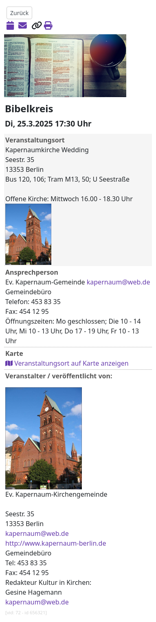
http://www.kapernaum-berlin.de (55, 543)
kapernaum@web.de (118, 282)
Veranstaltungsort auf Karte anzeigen (67, 363)
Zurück (19, 13)
